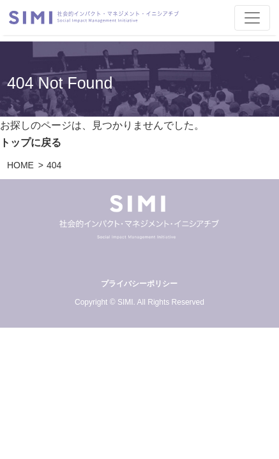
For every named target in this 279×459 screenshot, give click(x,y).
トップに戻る (30, 142)
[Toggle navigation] (252, 18)
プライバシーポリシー (139, 283)
